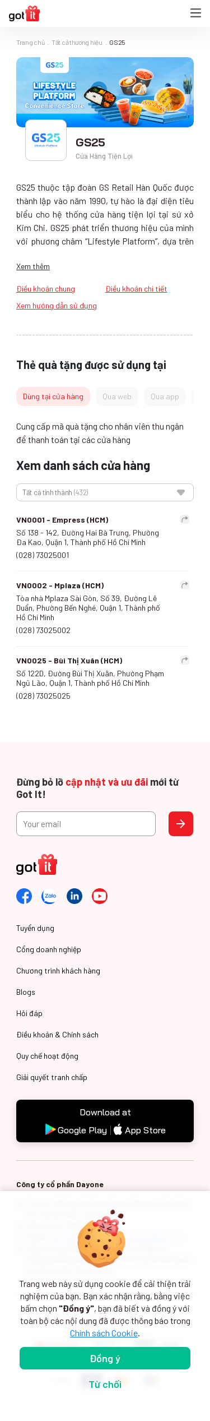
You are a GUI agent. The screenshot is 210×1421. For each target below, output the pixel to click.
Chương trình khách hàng (58, 970)
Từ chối (105, 1384)
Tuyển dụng (35, 928)
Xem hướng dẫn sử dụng (56, 305)
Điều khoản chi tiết (136, 288)
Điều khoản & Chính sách (57, 1034)
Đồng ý (105, 1358)
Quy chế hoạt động (47, 1055)
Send (181, 823)
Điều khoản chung (45, 288)
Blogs (25, 991)
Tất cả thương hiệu (77, 42)
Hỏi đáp (29, 1013)
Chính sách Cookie (104, 1332)
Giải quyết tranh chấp (51, 1077)
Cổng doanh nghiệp (48, 949)
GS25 (117, 42)
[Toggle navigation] (195, 13)
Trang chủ (30, 42)
